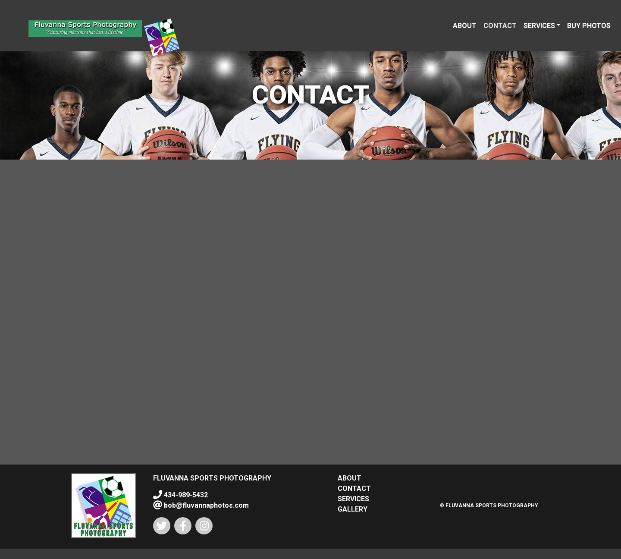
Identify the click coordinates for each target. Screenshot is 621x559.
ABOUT (465, 26)
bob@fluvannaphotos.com (205, 505)
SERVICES (539, 26)
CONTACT (500, 26)
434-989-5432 (185, 495)
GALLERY (352, 509)
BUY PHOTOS (589, 26)
